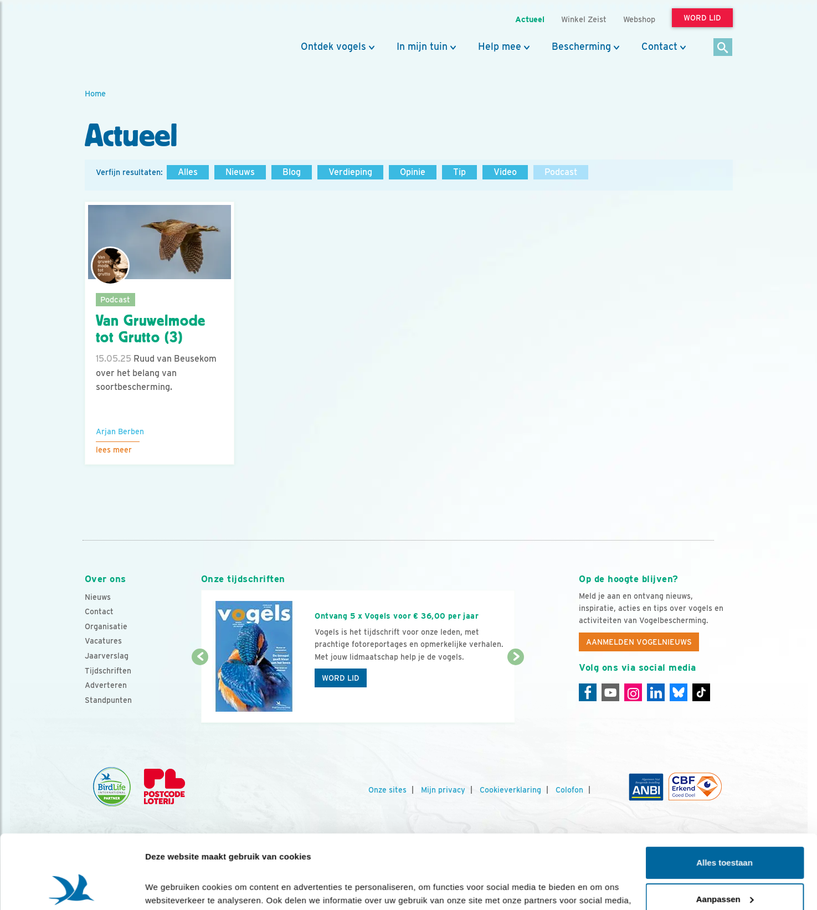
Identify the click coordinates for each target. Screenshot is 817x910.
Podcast (560, 172)
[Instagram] (633, 692)
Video (505, 172)
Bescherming (581, 46)
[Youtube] (610, 692)
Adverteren (106, 685)
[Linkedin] (656, 692)
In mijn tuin (422, 46)
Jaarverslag (107, 655)
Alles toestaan (724, 793)
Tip (459, 172)
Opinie (412, 172)
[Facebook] (588, 692)
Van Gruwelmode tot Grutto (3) (151, 329)
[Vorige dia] (200, 690)
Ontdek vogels (333, 46)
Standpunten (108, 700)
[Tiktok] (701, 692)
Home (95, 93)
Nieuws (240, 172)
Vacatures (103, 640)
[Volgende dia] (515, 690)
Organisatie (106, 626)
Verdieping (350, 172)
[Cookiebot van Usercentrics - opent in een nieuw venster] (71, 888)
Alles (188, 172)
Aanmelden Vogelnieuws (639, 641)
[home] (134, 35)
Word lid (340, 677)
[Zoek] (723, 48)
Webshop (639, 19)
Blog (291, 172)
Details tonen (171, 888)
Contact (659, 46)
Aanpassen (725, 829)
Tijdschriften (108, 670)
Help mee (499, 46)
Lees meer (114, 449)
